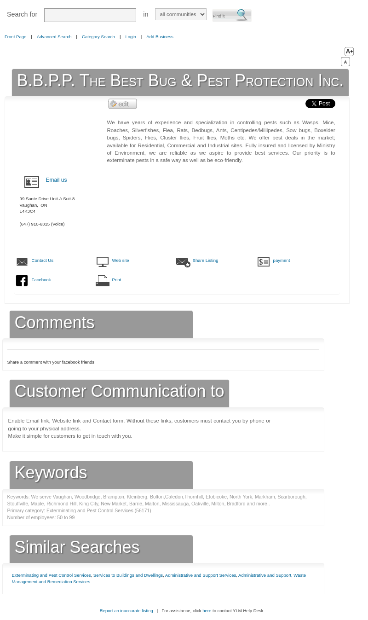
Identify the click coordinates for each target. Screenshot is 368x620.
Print (116, 279)
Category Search (98, 36)
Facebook (41, 279)
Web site (120, 260)
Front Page (15, 36)
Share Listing (205, 260)
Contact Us (42, 260)
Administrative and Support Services (200, 575)
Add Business (159, 36)
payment (281, 260)
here (206, 610)
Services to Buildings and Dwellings (128, 575)
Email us (56, 180)
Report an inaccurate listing (126, 610)
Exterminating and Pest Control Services (51, 575)
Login (130, 36)
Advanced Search (54, 36)
